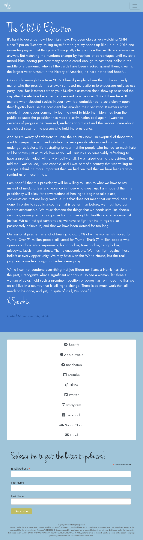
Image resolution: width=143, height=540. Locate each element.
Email (71, 435)
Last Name (17, 496)
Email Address (20, 468)
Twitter (71, 394)
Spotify (71, 344)
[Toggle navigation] (135, 6)
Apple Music (71, 354)
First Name (17, 482)
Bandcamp (71, 364)
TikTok (71, 384)
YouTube (71, 374)
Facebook (71, 415)
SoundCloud (71, 425)
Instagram (71, 405)
